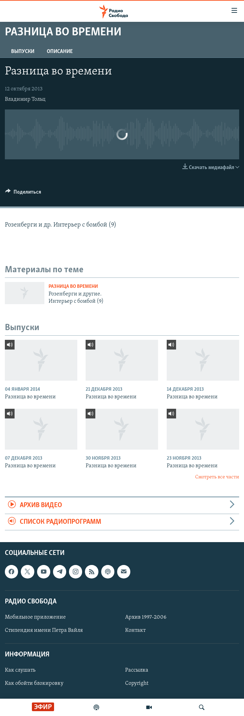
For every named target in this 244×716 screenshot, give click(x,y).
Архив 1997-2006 (145, 617)
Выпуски (22, 51)
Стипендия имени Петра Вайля (44, 630)
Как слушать (20, 670)
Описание (60, 51)
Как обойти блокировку (34, 683)
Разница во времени (73, 286)
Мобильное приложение (35, 617)
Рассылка (136, 670)
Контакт (135, 630)
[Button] (23, 193)
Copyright (136, 683)
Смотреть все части (217, 477)
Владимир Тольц (25, 99)
